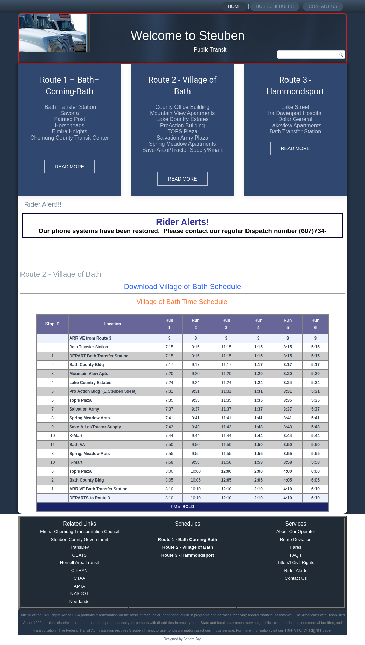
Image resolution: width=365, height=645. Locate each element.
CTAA (79, 578)
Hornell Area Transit (79, 562)
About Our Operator (295, 531)
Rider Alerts (295, 570)
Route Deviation (296, 539)
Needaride (79, 601)
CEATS (79, 555)
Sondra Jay (191, 639)
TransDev (79, 547)
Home (234, 6)
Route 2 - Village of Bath (187, 547)
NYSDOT (79, 593)
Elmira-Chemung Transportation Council (79, 531)
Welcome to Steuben (188, 36)
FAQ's (296, 555)
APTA (79, 586)
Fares (295, 547)
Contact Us (323, 6)
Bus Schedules (275, 6)
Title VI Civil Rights (295, 562)
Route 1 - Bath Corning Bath (187, 539)
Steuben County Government (79, 539)
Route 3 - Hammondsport (187, 555)
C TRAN (79, 570)
